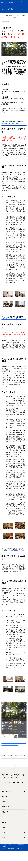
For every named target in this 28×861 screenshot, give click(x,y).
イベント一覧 (16, 15)
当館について (5, 806)
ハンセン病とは (5, 801)
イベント (3, 827)
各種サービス (5, 822)
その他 (3, 847)
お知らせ (3, 832)
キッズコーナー (5, 837)
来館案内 (3, 811)
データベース (5, 842)
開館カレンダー (5, 816)
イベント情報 (9, 15)
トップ (2, 15)
